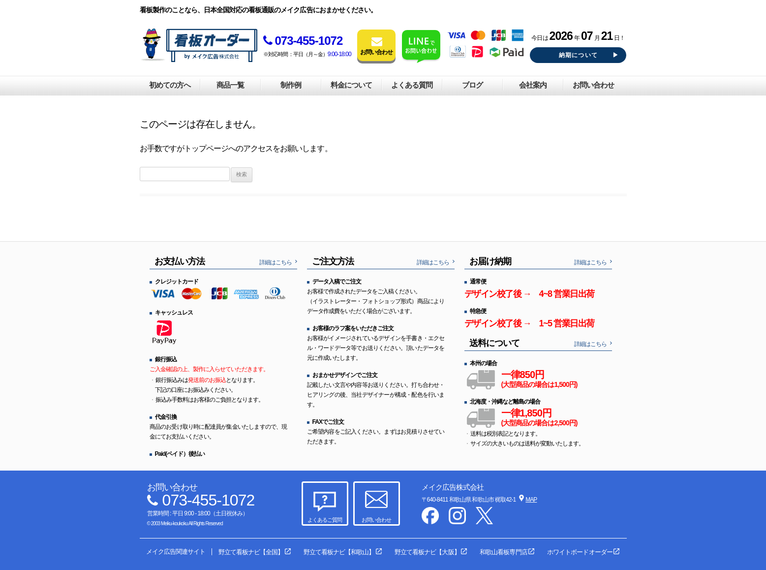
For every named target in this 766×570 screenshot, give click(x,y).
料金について (351, 85)
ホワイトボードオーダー (579, 552)
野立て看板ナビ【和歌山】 (339, 552)
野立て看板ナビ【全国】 (250, 552)
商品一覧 (230, 85)
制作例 (290, 85)
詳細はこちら (275, 262)
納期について (578, 55)
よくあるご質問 (324, 520)
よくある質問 (411, 85)
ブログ (472, 85)
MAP (531, 499)
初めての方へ (169, 85)
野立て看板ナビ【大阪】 (427, 552)
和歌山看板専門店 (503, 552)
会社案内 (533, 85)
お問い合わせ (593, 85)
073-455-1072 (302, 40)
